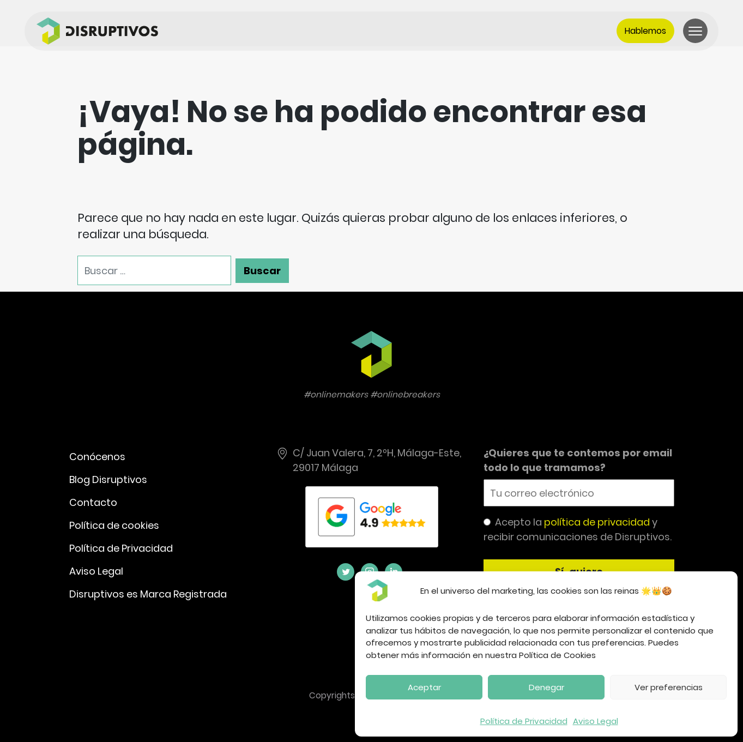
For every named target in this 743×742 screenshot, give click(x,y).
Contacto (93, 502)
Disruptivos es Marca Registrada (148, 594)
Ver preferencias (669, 687)
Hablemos (645, 31)
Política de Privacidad (523, 721)
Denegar (546, 687)
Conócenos (97, 456)
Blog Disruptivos (108, 479)
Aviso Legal (595, 721)
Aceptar (424, 687)
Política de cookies (114, 525)
